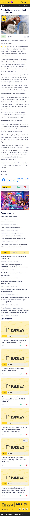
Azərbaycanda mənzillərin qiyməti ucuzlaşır (12, 233)
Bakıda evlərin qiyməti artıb (7, 222)
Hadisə (7, 315)
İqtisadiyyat (8, 219)
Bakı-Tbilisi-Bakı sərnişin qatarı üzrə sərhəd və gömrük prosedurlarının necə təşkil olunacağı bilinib (15, 300)
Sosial (3, 36)
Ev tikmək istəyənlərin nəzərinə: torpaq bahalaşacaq (14, 244)
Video (8, 241)
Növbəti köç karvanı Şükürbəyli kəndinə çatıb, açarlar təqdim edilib (14, 460)
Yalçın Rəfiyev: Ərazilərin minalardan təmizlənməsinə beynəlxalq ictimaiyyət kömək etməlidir (14, 429)
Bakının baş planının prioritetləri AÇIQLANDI (14, 6)
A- (25, 36)
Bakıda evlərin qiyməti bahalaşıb (9, 216)
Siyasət (8, 294)
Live (12, 510)
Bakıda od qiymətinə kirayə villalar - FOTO (11, 227)
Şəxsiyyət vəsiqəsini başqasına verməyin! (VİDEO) (13, 238)
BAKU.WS (4, 46)
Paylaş (6, 187)
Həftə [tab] (15, 252)
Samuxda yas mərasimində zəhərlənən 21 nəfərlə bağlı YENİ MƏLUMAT (13, 399)
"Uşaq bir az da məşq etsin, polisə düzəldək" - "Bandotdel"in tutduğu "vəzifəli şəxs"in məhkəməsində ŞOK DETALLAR (15, 310)
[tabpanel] (15, 285)
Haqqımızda (5, 510)
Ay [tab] (24, 252)
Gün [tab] (5, 252)
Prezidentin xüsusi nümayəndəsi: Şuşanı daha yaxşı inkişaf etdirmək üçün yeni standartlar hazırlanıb (14, 490)
